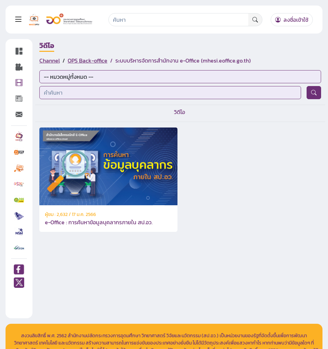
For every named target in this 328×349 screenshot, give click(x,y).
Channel (49, 60)
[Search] (179, 19)
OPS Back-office (87, 60)
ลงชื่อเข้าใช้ (291, 20)
